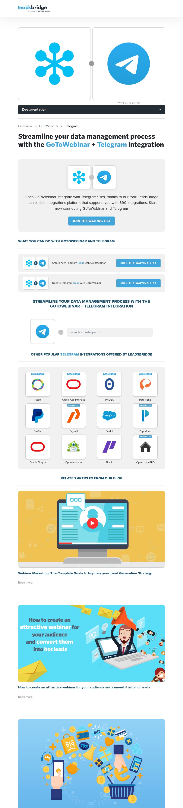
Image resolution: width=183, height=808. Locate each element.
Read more (25, 582)
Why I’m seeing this (128, 103)
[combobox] (110, 332)
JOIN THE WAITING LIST (91, 220)
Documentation (34, 109)
